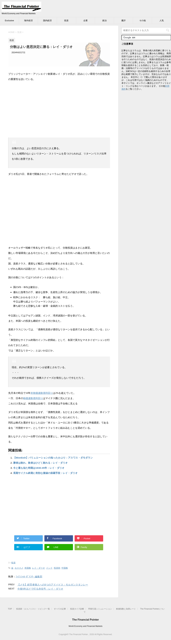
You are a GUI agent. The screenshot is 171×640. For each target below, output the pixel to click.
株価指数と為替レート (126, 609)
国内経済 (47, 20)
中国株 (64, 568)
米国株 (27, 568)
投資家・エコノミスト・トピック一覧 (33, 609)
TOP (10, 609)
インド (49, 568)
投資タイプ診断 (77, 609)
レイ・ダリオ (38, 568)
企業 (85, 20)
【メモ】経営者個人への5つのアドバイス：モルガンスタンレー (52, 584)
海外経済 (28, 20)
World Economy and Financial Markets (85, 626)
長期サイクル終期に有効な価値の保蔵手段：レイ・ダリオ (45, 473)
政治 (104, 20)
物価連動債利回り (33, 398)
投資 (66, 20)
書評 (123, 20)
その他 (142, 20)
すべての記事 (60, 609)
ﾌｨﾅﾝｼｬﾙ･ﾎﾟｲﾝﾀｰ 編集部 (29, 576)
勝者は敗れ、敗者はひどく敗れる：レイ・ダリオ (40, 462)
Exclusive (9, 20)
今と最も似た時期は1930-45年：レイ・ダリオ (38, 467)
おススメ (19, 568)
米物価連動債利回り (42, 393)
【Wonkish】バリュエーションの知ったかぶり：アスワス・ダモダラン (53, 457)
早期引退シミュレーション (100, 609)
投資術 (57, 568)
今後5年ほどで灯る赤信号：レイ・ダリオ (40, 588)
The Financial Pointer (85, 619)
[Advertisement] (59, 108)
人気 (161, 20)
